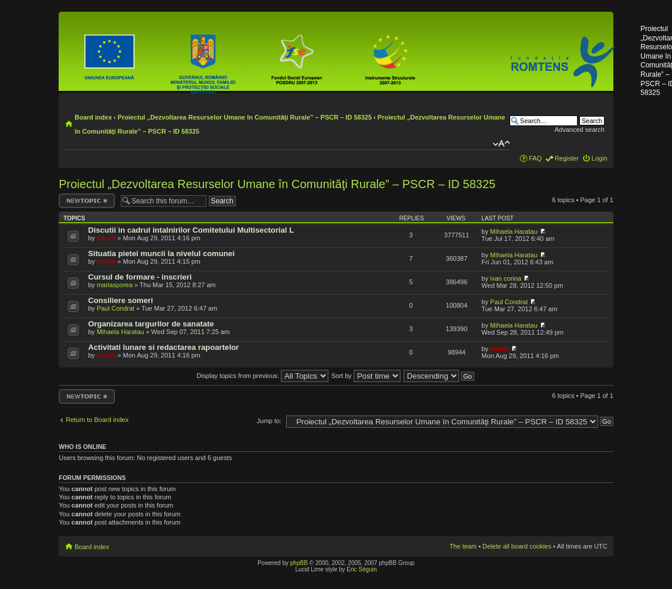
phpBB (299, 563)
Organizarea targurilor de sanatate (151, 323)
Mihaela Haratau (514, 231)
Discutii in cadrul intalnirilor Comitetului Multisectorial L (191, 230)
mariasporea (115, 284)
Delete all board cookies (517, 546)
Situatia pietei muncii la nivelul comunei (161, 253)
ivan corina (505, 278)
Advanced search (580, 129)
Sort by (366, 375)
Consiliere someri (120, 300)
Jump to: (269, 420)
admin (106, 237)
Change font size (501, 143)
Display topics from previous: (262, 375)
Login (599, 158)
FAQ (535, 158)
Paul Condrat (115, 308)
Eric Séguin (361, 569)
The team (462, 546)
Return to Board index (97, 419)
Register (567, 158)
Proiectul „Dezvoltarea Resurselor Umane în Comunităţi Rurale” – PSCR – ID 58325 (245, 117)
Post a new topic (87, 200)
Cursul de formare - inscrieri (140, 277)
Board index (93, 117)
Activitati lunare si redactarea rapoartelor (163, 347)
